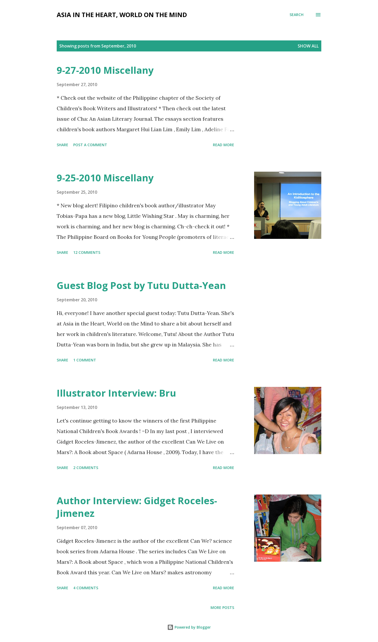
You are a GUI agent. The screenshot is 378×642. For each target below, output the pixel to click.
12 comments (86, 252)
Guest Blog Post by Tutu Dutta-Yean (141, 285)
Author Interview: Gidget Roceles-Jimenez (137, 507)
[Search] (296, 15)
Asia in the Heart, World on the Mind (122, 14)
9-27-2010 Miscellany (105, 70)
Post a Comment (90, 144)
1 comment (84, 359)
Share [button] (62, 144)
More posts (222, 607)
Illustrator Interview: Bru (116, 393)
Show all (308, 46)
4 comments (85, 587)
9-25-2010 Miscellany (105, 177)
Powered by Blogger (189, 627)
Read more (223, 144)
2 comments (85, 467)
